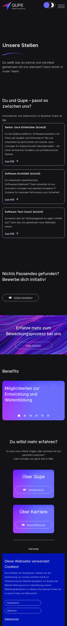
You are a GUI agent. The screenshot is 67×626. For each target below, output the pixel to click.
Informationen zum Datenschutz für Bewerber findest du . (32, 117)
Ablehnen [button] (12, 610)
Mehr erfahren (33, 345)
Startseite (33, 548)
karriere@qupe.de (33, 524)
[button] (61, 6)
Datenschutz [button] (12, 619)
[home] (14, 6)
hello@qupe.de (33, 489)
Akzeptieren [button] (13, 602)
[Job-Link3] (49, 5)
